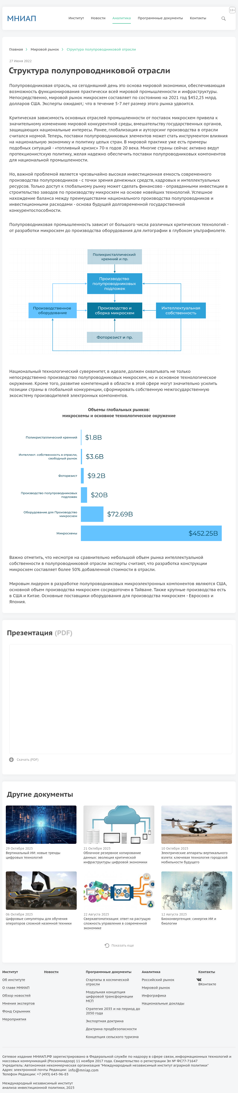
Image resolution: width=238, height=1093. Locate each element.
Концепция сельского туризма (112, 1037)
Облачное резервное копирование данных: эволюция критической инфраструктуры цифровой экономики (115, 857)
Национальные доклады (163, 1003)
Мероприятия (14, 1019)
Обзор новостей (16, 995)
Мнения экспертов (18, 1003)
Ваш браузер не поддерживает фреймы (121, 698)
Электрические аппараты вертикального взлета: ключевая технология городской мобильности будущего (194, 857)
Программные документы (160, 18)
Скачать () (28, 760)
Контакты (198, 18)
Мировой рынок (156, 987)
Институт (76, 18)
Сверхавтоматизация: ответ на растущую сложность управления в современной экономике (117, 923)
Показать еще (123, 945)
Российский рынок (158, 979)
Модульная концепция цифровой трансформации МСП (109, 996)
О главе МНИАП (16, 987)
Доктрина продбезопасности (111, 1029)
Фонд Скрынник (16, 1011)
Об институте (13, 979)
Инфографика (154, 995)
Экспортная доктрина (104, 1021)
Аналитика (121, 18)
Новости (98, 18)
